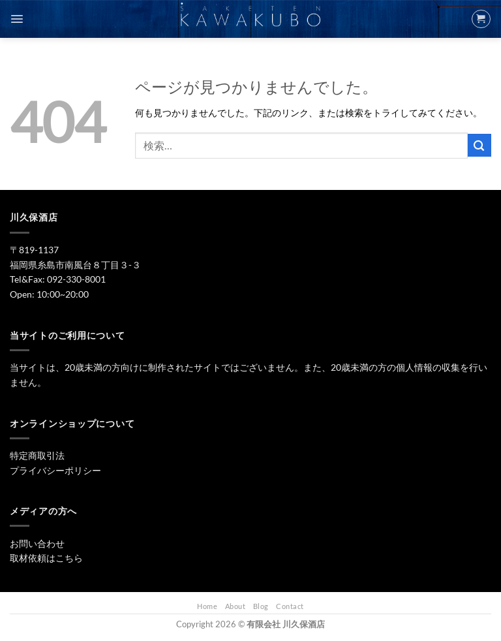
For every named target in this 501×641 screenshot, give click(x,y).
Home (207, 606)
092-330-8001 (76, 279)
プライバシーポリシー (55, 470)
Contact (290, 606)
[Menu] (17, 19)
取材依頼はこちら (46, 557)
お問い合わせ (37, 543)
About (235, 606)
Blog (261, 606)
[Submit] (479, 145)
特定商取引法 (37, 455)
